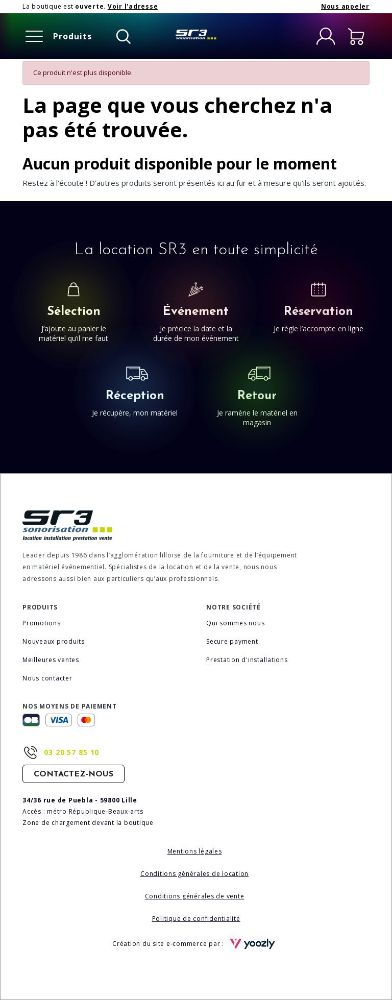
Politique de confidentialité (196, 918)
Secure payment (232, 641)
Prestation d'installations (247, 659)
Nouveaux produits (53, 641)
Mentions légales (194, 851)
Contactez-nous (73, 774)
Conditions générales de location (194, 873)
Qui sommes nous (235, 623)
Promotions (41, 623)
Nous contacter (47, 678)
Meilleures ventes (50, 659)
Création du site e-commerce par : (196, 944)
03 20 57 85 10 (71, 752)
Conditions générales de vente (194, 896)
